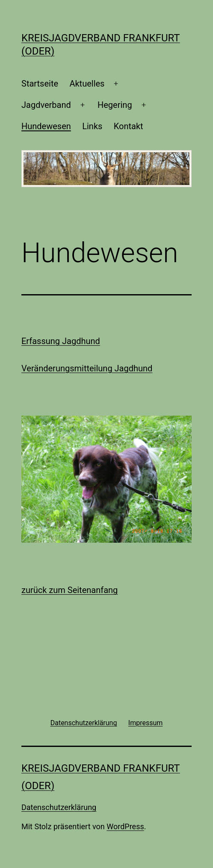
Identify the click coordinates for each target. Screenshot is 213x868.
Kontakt (128, 126)
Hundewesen (46, 126)
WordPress (125, 826)
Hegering (115, 105)
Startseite (39, 83)
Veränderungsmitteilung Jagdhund (86, 368)
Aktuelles (86, 83)
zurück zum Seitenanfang (69, 590)
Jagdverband (46, 105)
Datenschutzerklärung (58, 807)
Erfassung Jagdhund (60, 341)
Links (92, 126)
